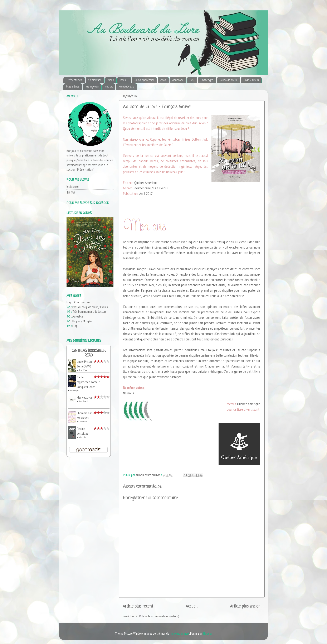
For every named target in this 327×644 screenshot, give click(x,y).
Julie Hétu (82, 437)
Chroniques (95, 80)
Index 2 (124, 80)
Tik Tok (71, 192)
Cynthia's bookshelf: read (89, 353)
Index (111, 80)
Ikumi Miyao (83, 370)
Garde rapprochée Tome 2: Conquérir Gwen (88, 382)
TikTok (108, 87)
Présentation (74, 80)
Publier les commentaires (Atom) (159, 616)
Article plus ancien (245, 606)
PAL (192, 80)
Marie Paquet (74, 390)
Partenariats (126, 87)
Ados (163, 80)
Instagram (92, 87)
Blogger (207, 633)
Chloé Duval (83, 421)
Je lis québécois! (144, 80)
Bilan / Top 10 (251, 80)
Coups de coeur (228, 80)
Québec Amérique (248, 403)
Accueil (191, 606)
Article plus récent (138, 606)
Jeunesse (178, 80)
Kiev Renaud (83, 401)
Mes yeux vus (84, 397)
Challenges (207, 80)
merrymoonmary (179, 633)
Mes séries (72, 87)
